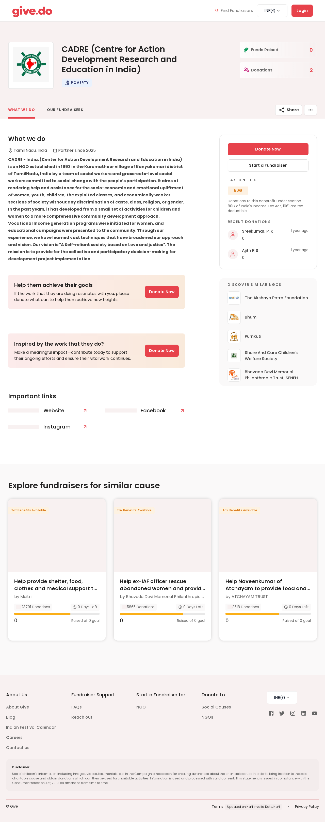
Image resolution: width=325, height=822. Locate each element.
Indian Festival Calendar (31, 727)
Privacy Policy (307, 806)
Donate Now (162, 292)
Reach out (81, 717)
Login (302, 10)
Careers (14, 737)
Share (289, 110)
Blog (10, 717)
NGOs (207, 717)
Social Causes (216, 707)
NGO (141, 707)
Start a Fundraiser (268, 165)
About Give (17, 707)
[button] (77, 83)
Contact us (17, 748)
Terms (217, 806)
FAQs (76, 707)
